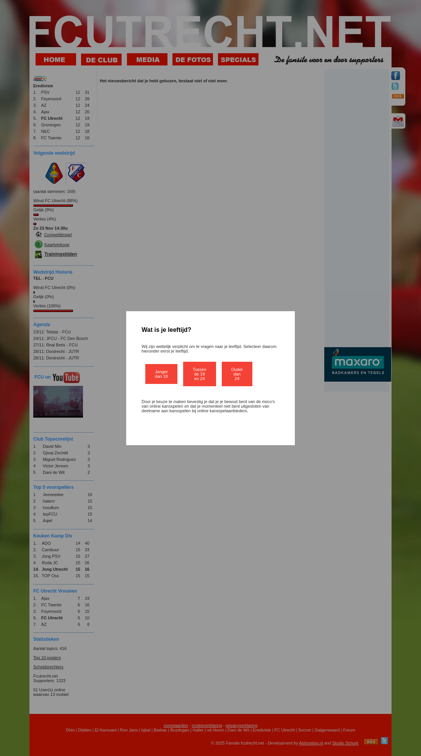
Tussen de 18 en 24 (199, 374)
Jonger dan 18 (161, 374)
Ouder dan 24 (237, 374)
